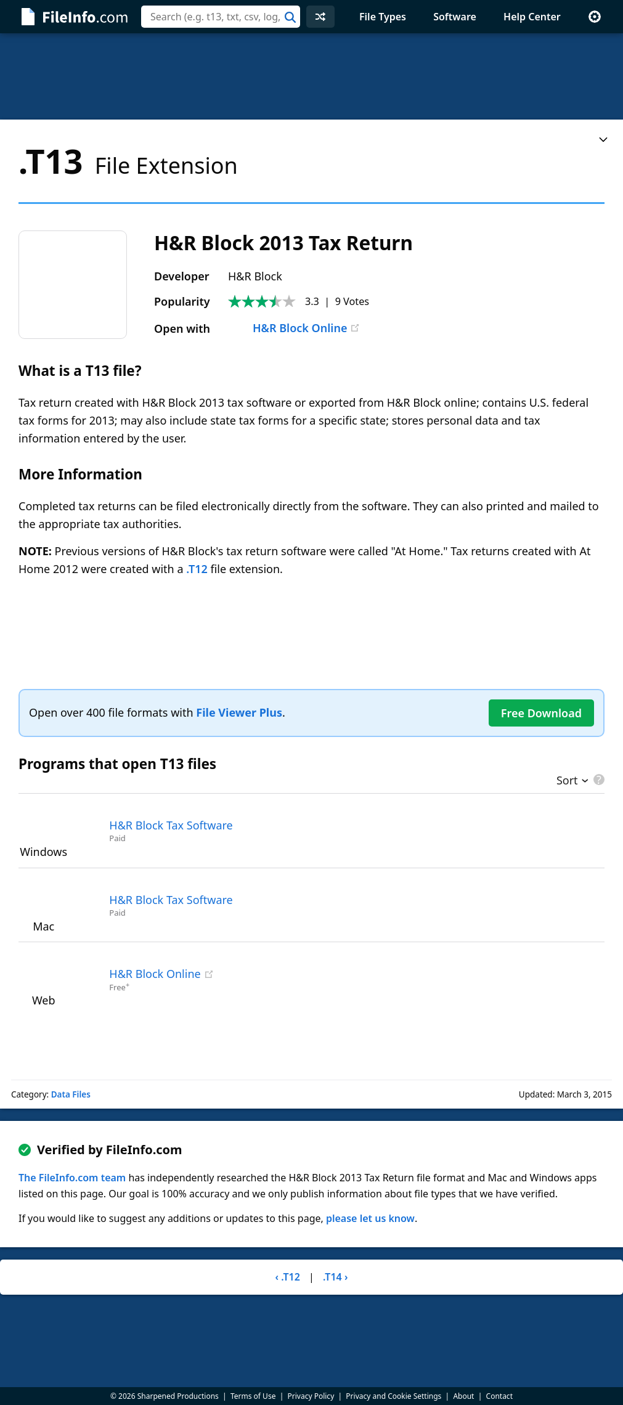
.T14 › (335, 1277)
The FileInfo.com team (72, 1177)
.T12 (197, 568)
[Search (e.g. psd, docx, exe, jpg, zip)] (220, 17)
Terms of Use (252, 1396)
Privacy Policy (311, 1396)
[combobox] (220, 17)
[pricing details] (598, 779)
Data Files (71, 1094)
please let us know (370, 1218)
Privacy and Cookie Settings (393, 1396)
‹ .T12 (287, 1277)
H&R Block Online (287, 327)
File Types (382, 16)
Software (454, 16)
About (463, 1396)
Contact (499, 1396)
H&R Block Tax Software (170, 825)
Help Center (532, 16)
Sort (567, 781)
